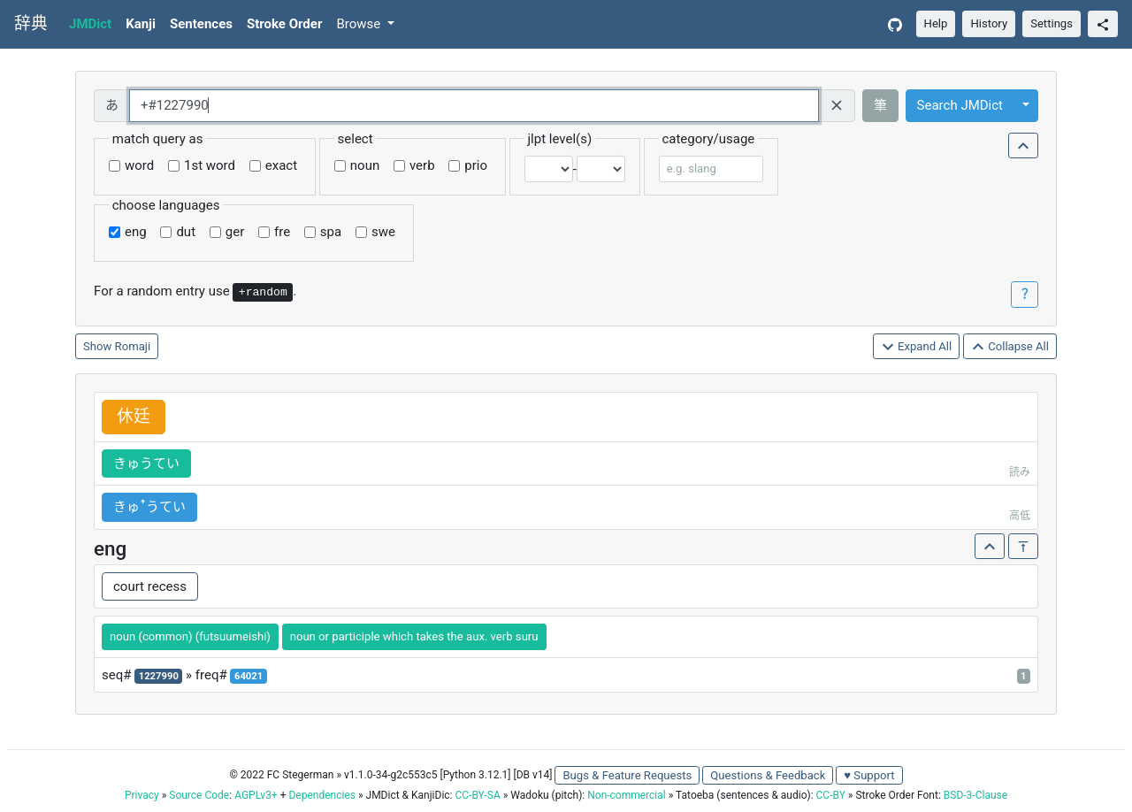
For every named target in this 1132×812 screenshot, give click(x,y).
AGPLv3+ (256, 795)
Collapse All (1010, 347)
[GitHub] (895, 24)
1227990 (159, 676)
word (139, 165)
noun (364, 165)
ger (235, 232)
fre (282, 232)
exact (281, 165)
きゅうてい (146, 463)
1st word (209, 165)
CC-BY (830, 795)
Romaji (133, 346)
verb (422, 165)
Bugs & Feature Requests (627, 775)
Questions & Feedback (767, 775)
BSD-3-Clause (975, 795)
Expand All (916, 347)
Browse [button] (360, 24)
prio (475, 165)
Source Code (199, 795)
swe (383, 232)
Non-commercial (626, 795)
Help (936, 23)
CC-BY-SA (477, 795)
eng (136, 232)
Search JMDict (960, 105)
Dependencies (321, 795)
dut (185, 232)
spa (330, 232)
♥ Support (869, 775)
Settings (1051, 23)
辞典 (31, 24)
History (988, 23)
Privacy (142, 795)
